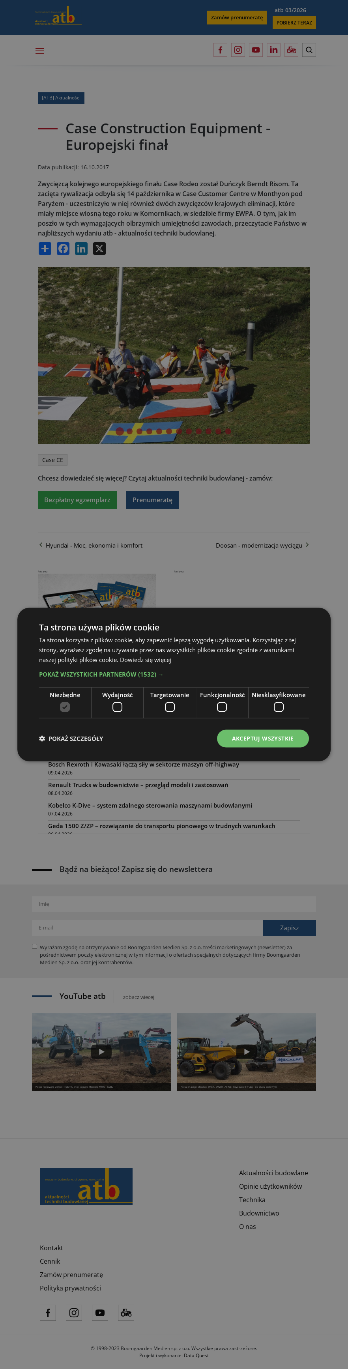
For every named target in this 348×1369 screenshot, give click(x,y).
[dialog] (174, 684)
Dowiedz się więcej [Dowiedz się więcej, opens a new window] (145, 659)
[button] (174, 673)
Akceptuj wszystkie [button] (263, 738)
